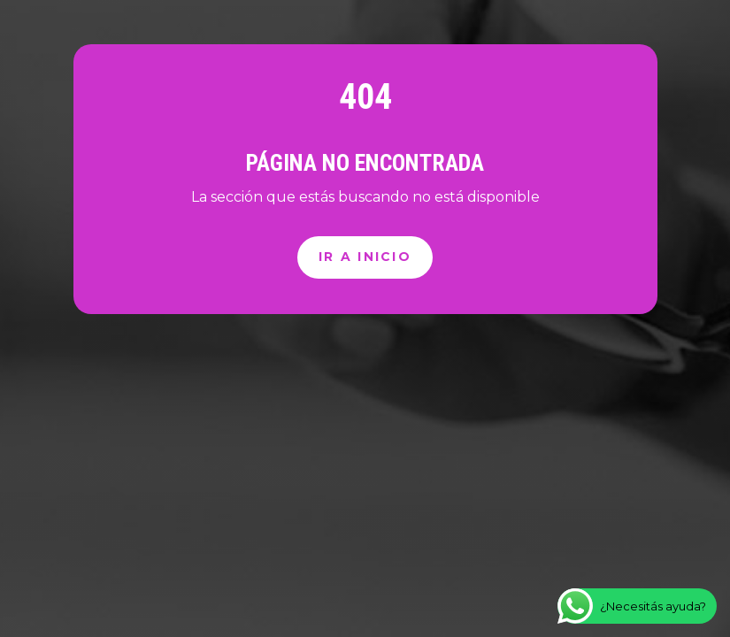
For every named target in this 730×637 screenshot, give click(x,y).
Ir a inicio (365, 257)
